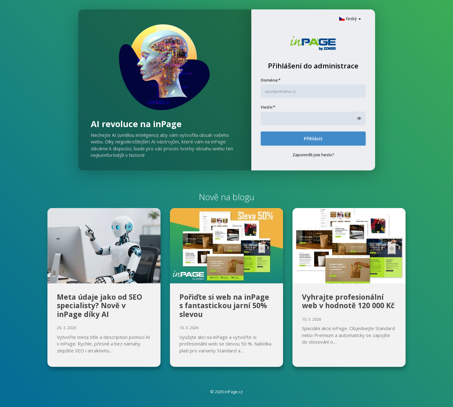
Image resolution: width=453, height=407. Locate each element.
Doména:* (271, 80)
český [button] (350, 18)
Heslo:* (268, 107)
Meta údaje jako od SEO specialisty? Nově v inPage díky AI (99, 305)
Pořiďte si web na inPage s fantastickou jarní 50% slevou (224, 305)
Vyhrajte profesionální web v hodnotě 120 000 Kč (348, 301)
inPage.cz (234, 391)
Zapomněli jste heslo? (313, 155)
